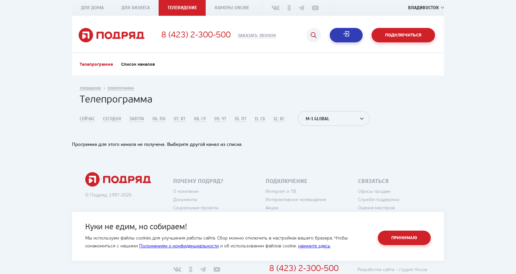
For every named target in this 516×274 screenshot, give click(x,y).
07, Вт (180, 119)
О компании (186, 191)
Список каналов (138, 64)
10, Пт (240, 119)
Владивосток (423, 8)
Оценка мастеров (376, 208)
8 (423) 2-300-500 (196, 35)
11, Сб (260, 119)
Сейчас (87, 119)
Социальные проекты (196, 208)
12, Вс (279, 119)
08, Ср (200, 119)
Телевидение (182, 8)
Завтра (136, 119)
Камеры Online (232, 8)
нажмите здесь (314, 246)
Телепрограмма (96, 64)
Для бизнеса (135, 8)
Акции (272, 208)
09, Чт (220, 119)
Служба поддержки (379, 199)
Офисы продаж (374, 191)
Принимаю (404, 238)
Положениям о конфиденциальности (179, 246)
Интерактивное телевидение (296, 199)
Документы (185, 199)
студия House (413, 269)
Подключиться (403, 35)
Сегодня (112, 119)
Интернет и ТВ (281, 191)
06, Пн (159, 119)
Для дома (92, 8)
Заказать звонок (257, 35)
